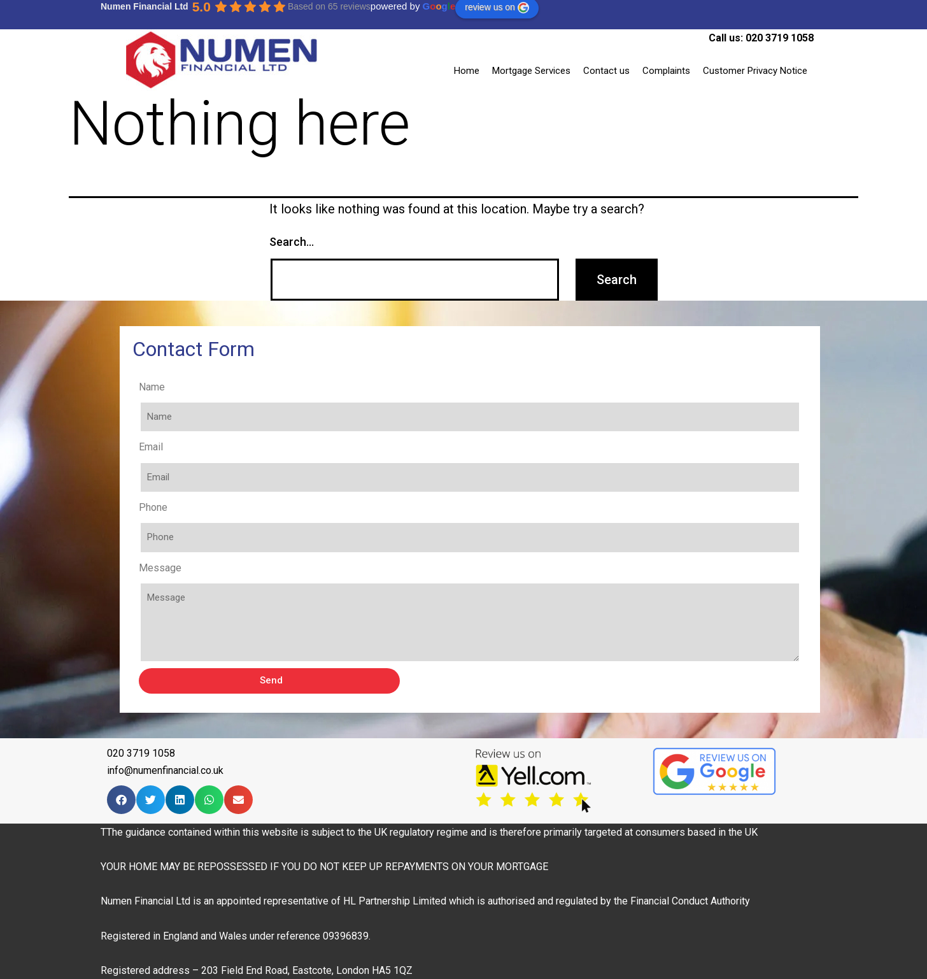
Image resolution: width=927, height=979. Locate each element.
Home (466, 70)
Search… (291, 241)
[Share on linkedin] (180, 799)
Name (152, 387)
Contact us (606, 70)
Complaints (666, 70)
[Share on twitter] (150, 799)
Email (151, 447)
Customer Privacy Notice (755, 70)
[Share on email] (238, 799)
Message (160, 568)
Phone (153, 507)
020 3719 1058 (780, 38)
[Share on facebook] (121, 799)
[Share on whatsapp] (209, 799)
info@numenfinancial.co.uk (165, 770)
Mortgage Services (531, 70)
